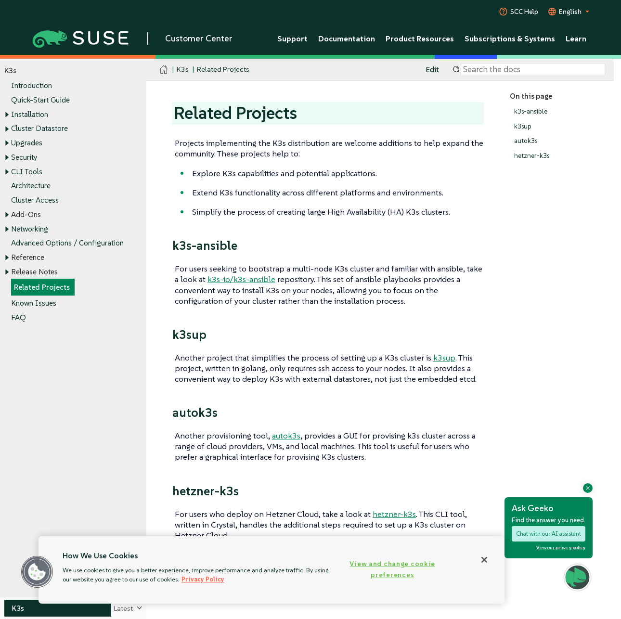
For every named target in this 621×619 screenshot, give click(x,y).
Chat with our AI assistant (548, 533)
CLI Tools (26, 171)
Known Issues (33, 303)
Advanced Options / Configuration (67, 243)
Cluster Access (35, 200)
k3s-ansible (530, 111)
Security (24, 157)
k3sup (522, 126)
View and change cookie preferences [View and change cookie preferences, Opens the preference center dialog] (392, 569)
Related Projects (42, 287)
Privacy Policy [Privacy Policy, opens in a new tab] (202, 579)
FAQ (18, 317)
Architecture (31, 186)
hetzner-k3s (531, 156)
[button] (37, 571)
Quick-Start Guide (40, 99)
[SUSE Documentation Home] (163, 70)
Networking (29, 228)
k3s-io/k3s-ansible (241, 279)
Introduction (31, 85)
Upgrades (26, 142)
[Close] (484, 559)
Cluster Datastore (39, 128)
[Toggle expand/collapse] (7, 114)
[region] (272, 570)
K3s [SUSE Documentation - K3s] (183, 69)
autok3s (525, 141)
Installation (29, 114)
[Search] (533, 70)
